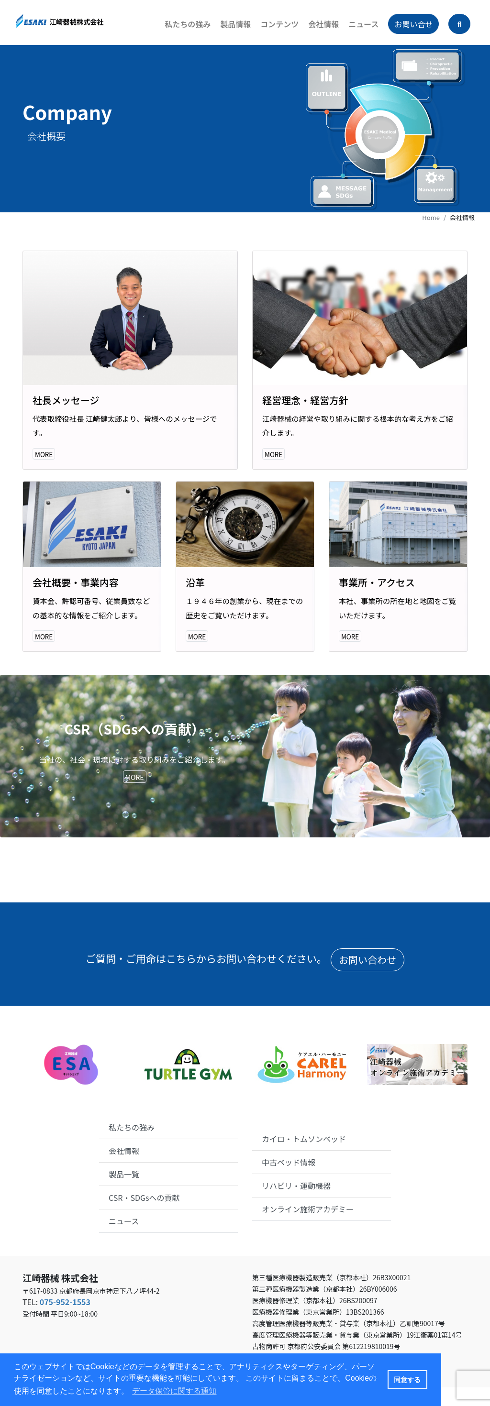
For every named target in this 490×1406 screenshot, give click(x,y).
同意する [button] (407, 1380)
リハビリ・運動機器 (296, 1204)
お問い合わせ (367, 978)
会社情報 (316, 29)
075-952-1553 (65, 1320)
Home (431, 217)
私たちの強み (181, 29)
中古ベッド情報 (288, 1180)
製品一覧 (124, 1192)
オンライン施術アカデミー (308, 1227)
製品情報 (228, 29)
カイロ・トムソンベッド (304, 1157)
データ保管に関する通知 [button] (174, 1391)
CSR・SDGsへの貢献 (144, 1215)
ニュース (357, 29)
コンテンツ (273, 29)
